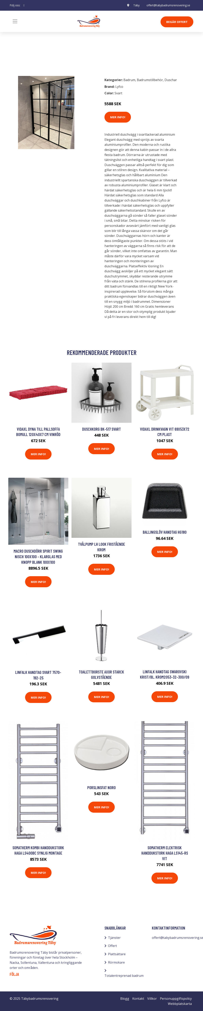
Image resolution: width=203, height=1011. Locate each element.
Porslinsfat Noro (101, 787)
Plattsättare (117, 954)
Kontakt (138, 998)
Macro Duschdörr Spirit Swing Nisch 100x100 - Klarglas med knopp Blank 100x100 (38, 556)
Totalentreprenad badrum (124, 975)
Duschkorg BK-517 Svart (101, 429)
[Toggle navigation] (15, 21)
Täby (136, 5)
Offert (112, 946)
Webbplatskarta (180, 1004)
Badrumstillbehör (43, 57)
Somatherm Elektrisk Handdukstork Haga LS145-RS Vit (164, 853)
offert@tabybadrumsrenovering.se (168, 5)
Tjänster (114, 937)
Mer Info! (117, 117)
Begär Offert (177, 22)
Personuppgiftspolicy (176, 998)
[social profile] (24, 5)
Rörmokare (116, 962)
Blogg (124, 998)
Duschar (170, 80)
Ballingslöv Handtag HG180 (165, 532)
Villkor (152, 998)
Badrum (20, 57)
